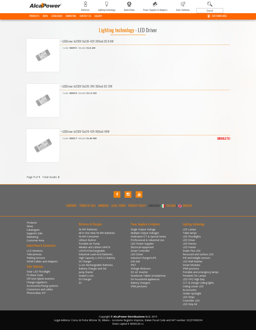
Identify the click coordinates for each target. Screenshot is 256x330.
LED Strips (189, 297)
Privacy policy (137, 205)
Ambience (103, 205)
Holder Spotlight (192, 293)
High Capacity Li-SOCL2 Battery (97, 258)
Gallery (98, 18)
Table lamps (190, 233)
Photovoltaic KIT (36, 293)
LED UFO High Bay (193, 279)
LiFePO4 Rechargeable (92, 250)
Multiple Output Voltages (145, 233)
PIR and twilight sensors (196, 258)
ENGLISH (185, 205)
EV (80, 282)
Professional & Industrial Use (147, 240)
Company (71, 205)
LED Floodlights (192, 236)
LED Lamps (189, 229)
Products (34, 18)
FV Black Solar (35, 275)
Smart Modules (191, 265)
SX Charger (85, 261)
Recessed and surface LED (198, 254)
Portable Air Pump (89, 243)
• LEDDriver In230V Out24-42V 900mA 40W (85, 131)
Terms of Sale (87, 205)
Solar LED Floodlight (38, 271)
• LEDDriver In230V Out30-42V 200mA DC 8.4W (87, 41)
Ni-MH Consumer (89, 236)
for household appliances (145, 279)
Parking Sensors (36, 258)
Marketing (71, 18)
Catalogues (56, 18)
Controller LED (191, 300)
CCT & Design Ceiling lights (198, 282)
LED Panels (189, 247)
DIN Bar (135, 261)
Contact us (85, 18)
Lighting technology (117, 30)
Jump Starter (86, 272)
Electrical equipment (142, 247)
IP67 (133, 265)
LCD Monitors (35, 250)
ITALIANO (168, 205)
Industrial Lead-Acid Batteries (96, 254)
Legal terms (118, 205)
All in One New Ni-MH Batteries (97, 233)
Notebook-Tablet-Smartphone (148, 275)
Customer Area (216, 19)
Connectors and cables (40, 289)
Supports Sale (34, 233)
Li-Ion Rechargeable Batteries (96, 265)
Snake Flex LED (192, 250)
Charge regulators (37, 282)
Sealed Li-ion (86, 275)
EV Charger (85, 279)
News (45, 18)
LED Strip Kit (190, 304)
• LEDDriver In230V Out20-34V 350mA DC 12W (86, 86)
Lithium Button (87, 240)
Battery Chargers (140, 282)
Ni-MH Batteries (88, 229)
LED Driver (137, 254)
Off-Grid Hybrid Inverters (41, 278)
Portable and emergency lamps (201, 272)
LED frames (189, 243)
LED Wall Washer (192, 261)
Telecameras (34, 254)
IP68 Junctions (139, 286)
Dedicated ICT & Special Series (148, 236)
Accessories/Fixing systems (42, 285)
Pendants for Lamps (194, 275)
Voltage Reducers (141, 268)
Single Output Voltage (143, 229)
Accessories (189, 290)
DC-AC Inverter (139, 272)
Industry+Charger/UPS (143, 258)
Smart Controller (140, 250)
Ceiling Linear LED (193, 286)
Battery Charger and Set (92, 268)
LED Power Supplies (142, 243)
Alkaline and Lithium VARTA (94, 247)
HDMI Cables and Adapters (42, 261)
